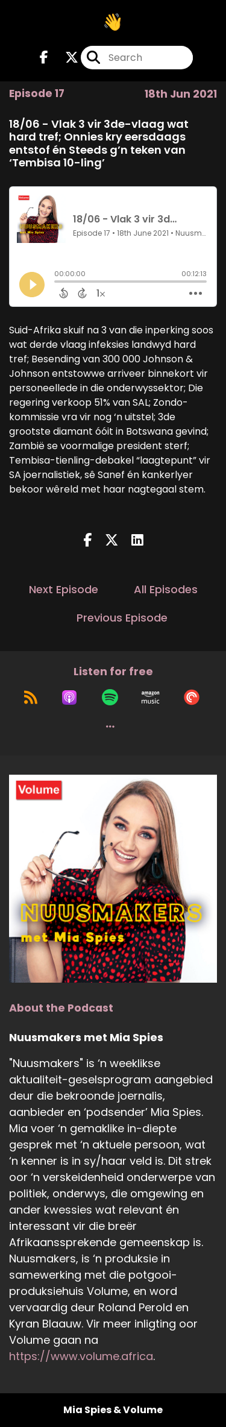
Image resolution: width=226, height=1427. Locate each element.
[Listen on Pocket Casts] (191, 697)
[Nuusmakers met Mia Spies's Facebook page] (44, 57)
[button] (110, 726)
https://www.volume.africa (81, 1356)
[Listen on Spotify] (110, 697)
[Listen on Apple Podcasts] (69, 697)
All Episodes (166, 589)
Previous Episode (122, 617)
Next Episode (63, 589)
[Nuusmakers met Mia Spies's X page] (64, 57)
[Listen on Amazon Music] (150, 697)
